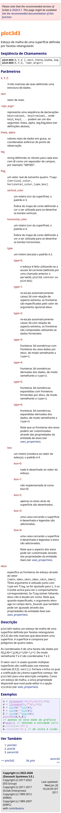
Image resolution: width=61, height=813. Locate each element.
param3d (12, 752)
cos (11, 707)
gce (8, 723)
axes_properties (30, 441)
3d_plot (30, 760)
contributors (16, 808)
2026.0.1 (17, 10)
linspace (15, 701)
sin (24, 710)
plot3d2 (12, 745)
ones (25, 713)
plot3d (11, 748)
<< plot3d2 (7, 760)
